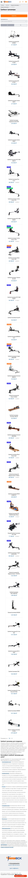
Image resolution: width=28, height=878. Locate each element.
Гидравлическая (6, 805)
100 (9, 738)
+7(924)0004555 (14, 864)
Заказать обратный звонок (14, 865)
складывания (4, 844)
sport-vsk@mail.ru (14, 868)
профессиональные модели (7, 847)
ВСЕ (12, 738)
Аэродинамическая (6, 761)
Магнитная (4, 818)
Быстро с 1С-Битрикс (19, 875)
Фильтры (14, 15)
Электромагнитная (6, 828)
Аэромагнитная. (5, 773)
